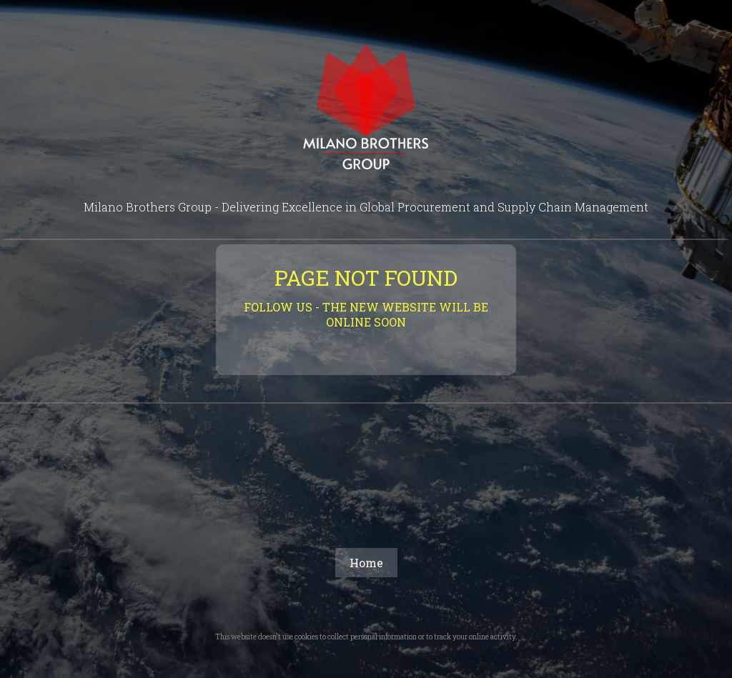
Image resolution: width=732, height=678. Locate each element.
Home (366, 562)
